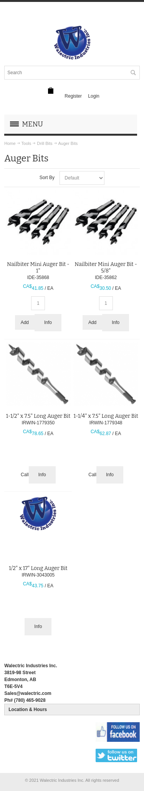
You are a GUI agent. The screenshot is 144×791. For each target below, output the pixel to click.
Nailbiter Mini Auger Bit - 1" (38, 267)
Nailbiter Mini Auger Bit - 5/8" (105, 267)
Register (73, 96)
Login (93, 96)
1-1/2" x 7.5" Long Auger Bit (38, 416)
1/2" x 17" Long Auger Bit (38, 568)
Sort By (47, 177)
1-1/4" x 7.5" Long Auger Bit (105, 416)
